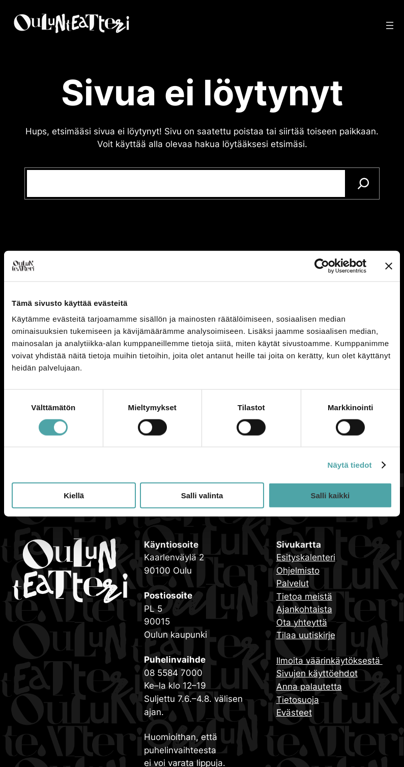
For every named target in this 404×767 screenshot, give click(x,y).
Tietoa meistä (304, 596)
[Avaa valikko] (390, 25)
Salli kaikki (330, 495)
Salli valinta (202, 495)
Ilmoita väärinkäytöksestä (329, 661)
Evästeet (294, 712)
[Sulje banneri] (388, 265)
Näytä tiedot (350, 464)
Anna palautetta (309, 686)
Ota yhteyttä (301, 622)
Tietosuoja (297, 700)
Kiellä (74, 495)
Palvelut (292, 583)
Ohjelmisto (298, 570)
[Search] (363, 183)
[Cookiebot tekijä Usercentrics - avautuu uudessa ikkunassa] (321, 265)
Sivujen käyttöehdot (317, 673)
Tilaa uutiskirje (305, 635)
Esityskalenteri (305, 557)
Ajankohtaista (304, 609)
